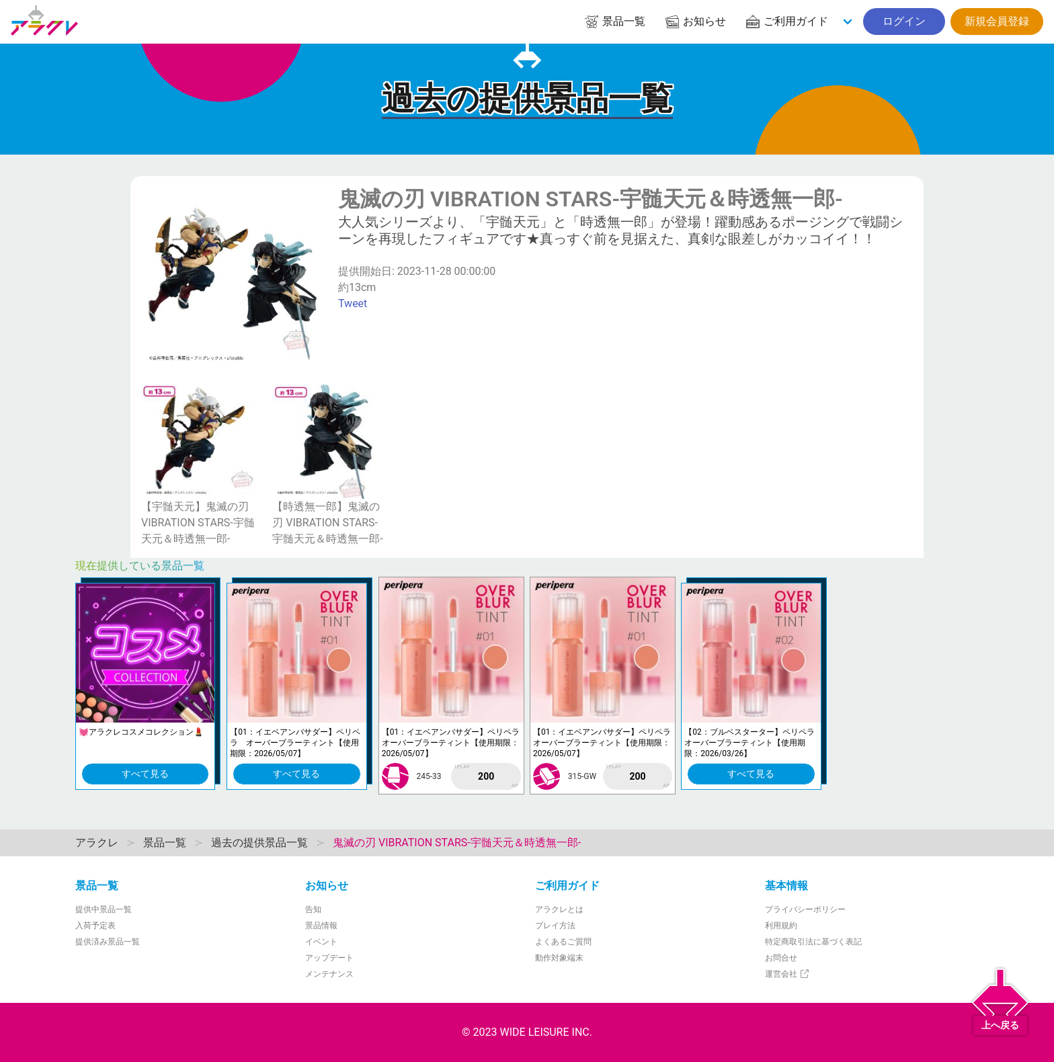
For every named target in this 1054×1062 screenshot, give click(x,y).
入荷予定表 (95, 925)
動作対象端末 (559, 958)
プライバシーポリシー (805, 909)
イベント (321, 941)
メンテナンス (329, 974)
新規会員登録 (997, 21)
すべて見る (145, 773)
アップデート (329, 958)
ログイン (904, 21)
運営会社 (787, 974)
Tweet (352, 303)
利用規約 (781, 925)
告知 (313, 909)
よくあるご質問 (563, 941)
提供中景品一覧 (103, 909)
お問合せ (781, 958)
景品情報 (321, 925)
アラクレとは (559, 909)
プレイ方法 (555, 925)
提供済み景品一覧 (107, 941)
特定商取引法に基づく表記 (813, 941)
